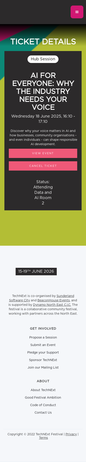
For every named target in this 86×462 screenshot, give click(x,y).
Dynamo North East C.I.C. (52, 304)
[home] (26, 12)
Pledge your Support (43, 352)
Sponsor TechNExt (43, 360)
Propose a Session (43, 337)
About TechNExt (43, 390)
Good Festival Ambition (43, 397)
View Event (43, 153)
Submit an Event (43, 345)
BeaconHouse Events (53, 300)
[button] (77, 12)
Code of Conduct (43, 405)
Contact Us (43, 412)
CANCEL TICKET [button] (43, 166)
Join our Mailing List (43, 367)
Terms (43, 437)
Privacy (71, 434)
